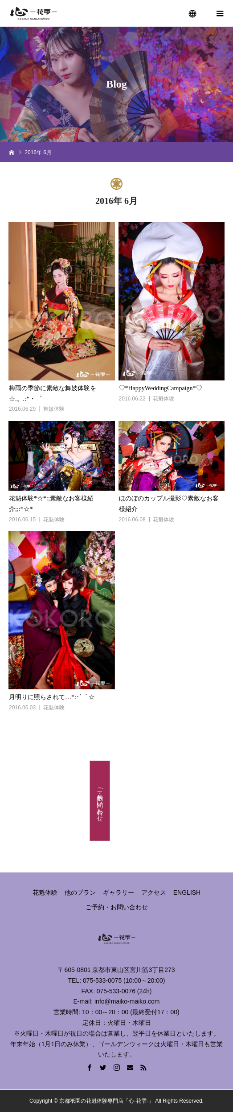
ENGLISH (186, 892)
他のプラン (80, 892)
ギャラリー (118, 892)
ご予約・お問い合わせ (100, 801)
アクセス (153, 892)
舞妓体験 (54, 409)
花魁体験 (163, 399)
